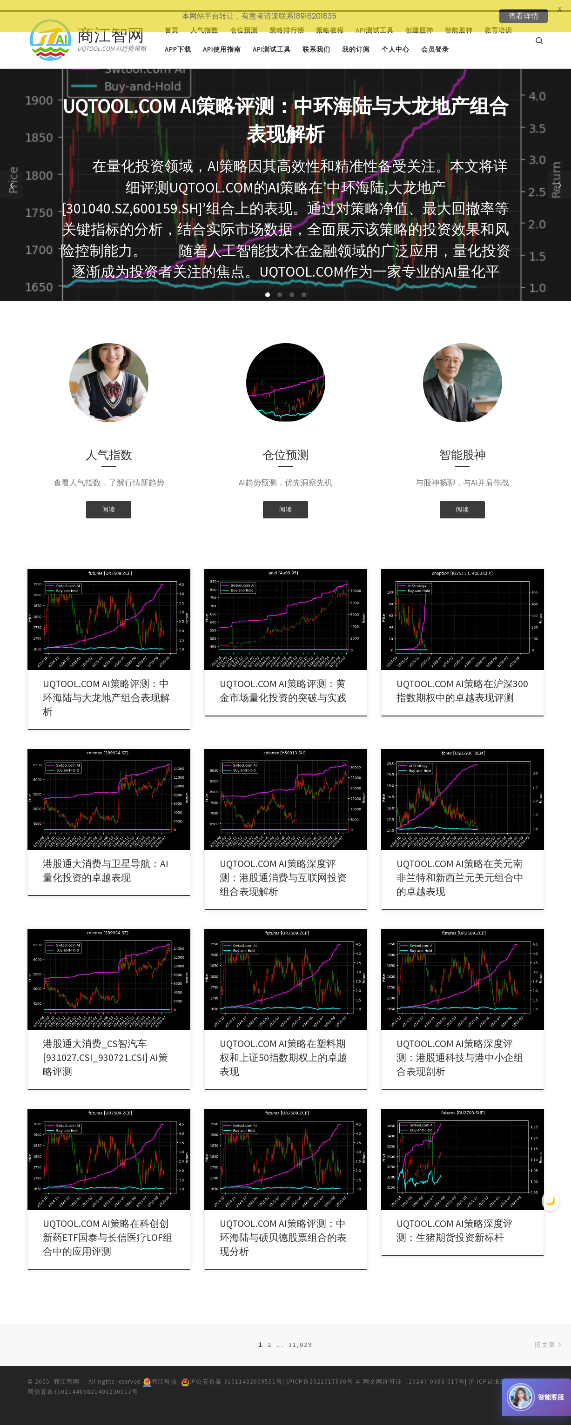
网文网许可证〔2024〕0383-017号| (416, 1372)
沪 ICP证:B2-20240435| (503, 1372)
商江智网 (67, 1372)
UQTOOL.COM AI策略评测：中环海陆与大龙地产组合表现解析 (106, 688)
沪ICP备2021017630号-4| (324, 1372)
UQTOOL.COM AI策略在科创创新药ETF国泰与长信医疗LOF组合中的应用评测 (108, 1227)
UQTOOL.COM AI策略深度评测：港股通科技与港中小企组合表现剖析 (460, 1047)
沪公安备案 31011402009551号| (233, 1372)
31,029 (300, 1335)
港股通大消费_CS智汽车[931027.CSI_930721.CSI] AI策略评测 (105, 1047)
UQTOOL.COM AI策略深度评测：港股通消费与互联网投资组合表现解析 (283, 868)
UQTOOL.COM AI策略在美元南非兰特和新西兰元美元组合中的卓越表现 (460, 868)
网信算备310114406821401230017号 (82, 1382)
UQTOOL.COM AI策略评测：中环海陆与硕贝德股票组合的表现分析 (283, 1227)
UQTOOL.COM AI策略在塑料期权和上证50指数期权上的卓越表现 (283, 1047)
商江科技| (162, 1372)
